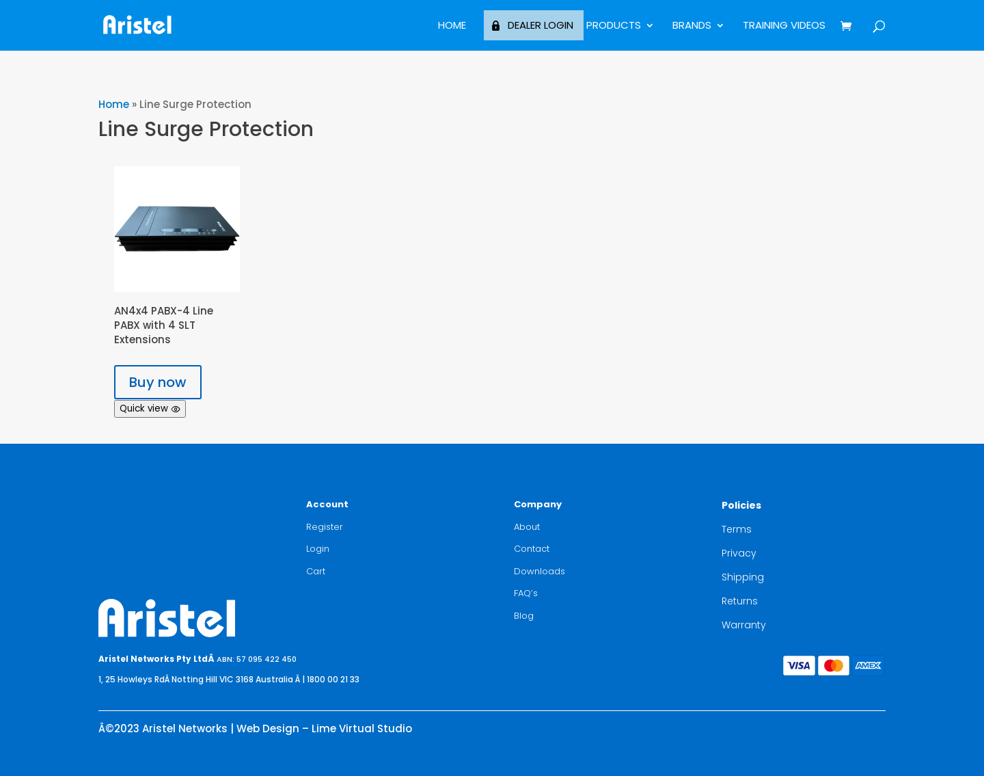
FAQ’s (526, 593)
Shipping (743, 577)
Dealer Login (540, 25)
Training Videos (784, 26)
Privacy (739, 553)
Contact (531, 548)
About (527, 526)
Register (324, 526)
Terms (737, 529)
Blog (524, 615)
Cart (315, 571)
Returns (740, 601)
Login (317, 548)
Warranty (744, 625)
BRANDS (691, 26)
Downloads (539, 571)
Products (613, 26)
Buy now (158, 382)
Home (452, 26)
